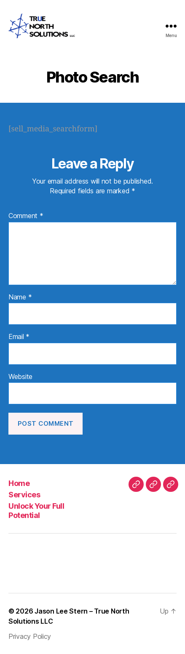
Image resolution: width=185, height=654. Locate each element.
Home (18, 483)
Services (24, 494)
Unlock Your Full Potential (36, 511)
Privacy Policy (29, 636)
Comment (25, 216)
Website (20, 377)
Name (20, 297)
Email (18, 337)
